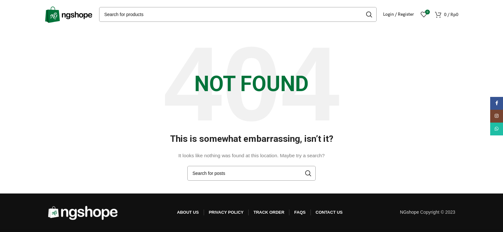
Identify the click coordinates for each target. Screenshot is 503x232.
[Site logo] (69, 14)
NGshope (409, 212)
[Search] (238, 14)
